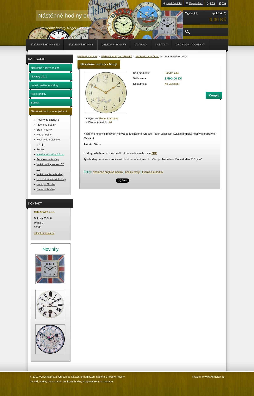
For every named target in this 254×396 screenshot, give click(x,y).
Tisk (224, 3)
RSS (212, 3)
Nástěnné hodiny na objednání (116, 56)
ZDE (154, 153)
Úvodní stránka (174, 3)
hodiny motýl (132, 172)
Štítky (87, 172)
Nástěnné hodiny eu (88, 56)
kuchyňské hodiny (152, 172)
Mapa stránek (196, 3)
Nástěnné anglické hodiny (108, 172)
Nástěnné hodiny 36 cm (147, 56)
